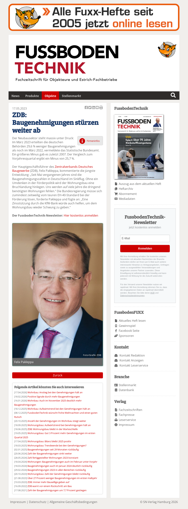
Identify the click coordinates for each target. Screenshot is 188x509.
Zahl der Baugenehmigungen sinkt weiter (50, 453)
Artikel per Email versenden (97, 108)
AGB (152, 293)
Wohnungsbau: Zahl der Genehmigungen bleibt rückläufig (59, 474)
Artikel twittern (90, 108)
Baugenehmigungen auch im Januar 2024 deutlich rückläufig (60, 466)
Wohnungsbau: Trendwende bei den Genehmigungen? (57, 445)
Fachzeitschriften (130, 410)
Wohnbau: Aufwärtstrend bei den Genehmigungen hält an (59, 408)
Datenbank (126, 390)
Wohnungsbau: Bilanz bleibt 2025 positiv (49, 441)
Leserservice (127, 420)
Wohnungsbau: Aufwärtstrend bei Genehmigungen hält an (59, 425)
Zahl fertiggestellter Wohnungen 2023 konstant (53, 457)
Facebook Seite (129, 331)
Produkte (32, 96)
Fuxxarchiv (93, 17)
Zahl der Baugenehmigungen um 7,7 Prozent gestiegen (57, 490)
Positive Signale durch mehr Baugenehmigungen (54, 396)
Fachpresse (126, 415)
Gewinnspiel (127, 326)
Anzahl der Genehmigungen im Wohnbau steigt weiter (57, 421)
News (15, 96)
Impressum (126, 425)
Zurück (57, 375)
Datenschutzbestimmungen (132, 295)
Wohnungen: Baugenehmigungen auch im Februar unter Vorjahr (62, 461)
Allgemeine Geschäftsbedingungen (73, 502)
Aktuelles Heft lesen (132, 321)
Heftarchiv (126, 189)
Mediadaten (127, 199)
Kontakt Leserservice (134, 365)
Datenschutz (37, 502)
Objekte (50, 96)
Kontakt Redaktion (132, 355)
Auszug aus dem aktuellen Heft (140, 184)
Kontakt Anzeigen (132, 360)
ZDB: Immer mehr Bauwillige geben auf (48, 482)
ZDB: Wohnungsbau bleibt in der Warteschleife (53, 429)
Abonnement (128, 194)
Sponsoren (126, 336)
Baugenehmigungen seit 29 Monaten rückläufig (53, 449)
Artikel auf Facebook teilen (86, 108)
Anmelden (145, 248)
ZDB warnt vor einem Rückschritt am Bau (50, 486)
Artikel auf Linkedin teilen (94, 108)
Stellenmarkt (71, 96)
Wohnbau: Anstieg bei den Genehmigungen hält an (55, 392)
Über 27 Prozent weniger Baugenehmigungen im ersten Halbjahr (62, 478)
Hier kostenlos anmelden (81, 215)
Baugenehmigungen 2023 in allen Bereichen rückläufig (57, 470)
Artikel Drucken (101, 108)
